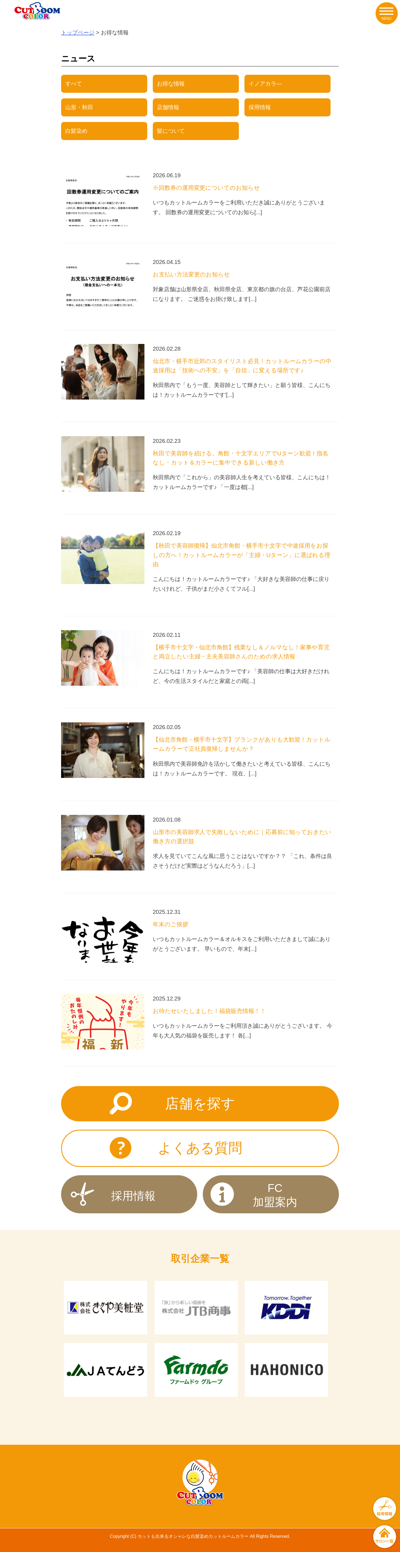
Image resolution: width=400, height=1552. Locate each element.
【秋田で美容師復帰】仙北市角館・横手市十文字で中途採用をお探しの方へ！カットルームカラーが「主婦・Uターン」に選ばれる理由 (241, 554)
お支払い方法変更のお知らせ (191, 274)
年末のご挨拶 (170, 924)
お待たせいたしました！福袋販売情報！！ (209, 1011)
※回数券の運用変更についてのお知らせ (206, 187)
